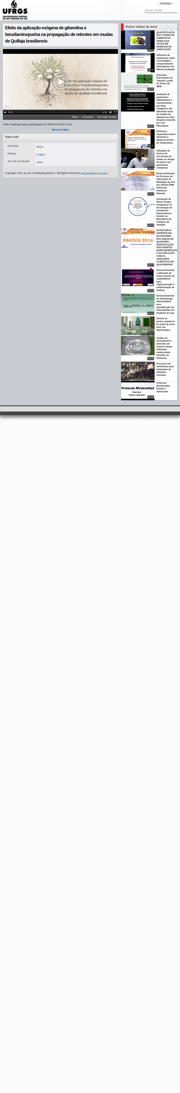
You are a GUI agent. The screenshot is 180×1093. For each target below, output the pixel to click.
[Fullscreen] (115, 112)
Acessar (165, 3)
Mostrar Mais (60, 129)
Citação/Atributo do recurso (94, 173)
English (41, 154)
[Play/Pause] (5, 112)
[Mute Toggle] (110, 112)
